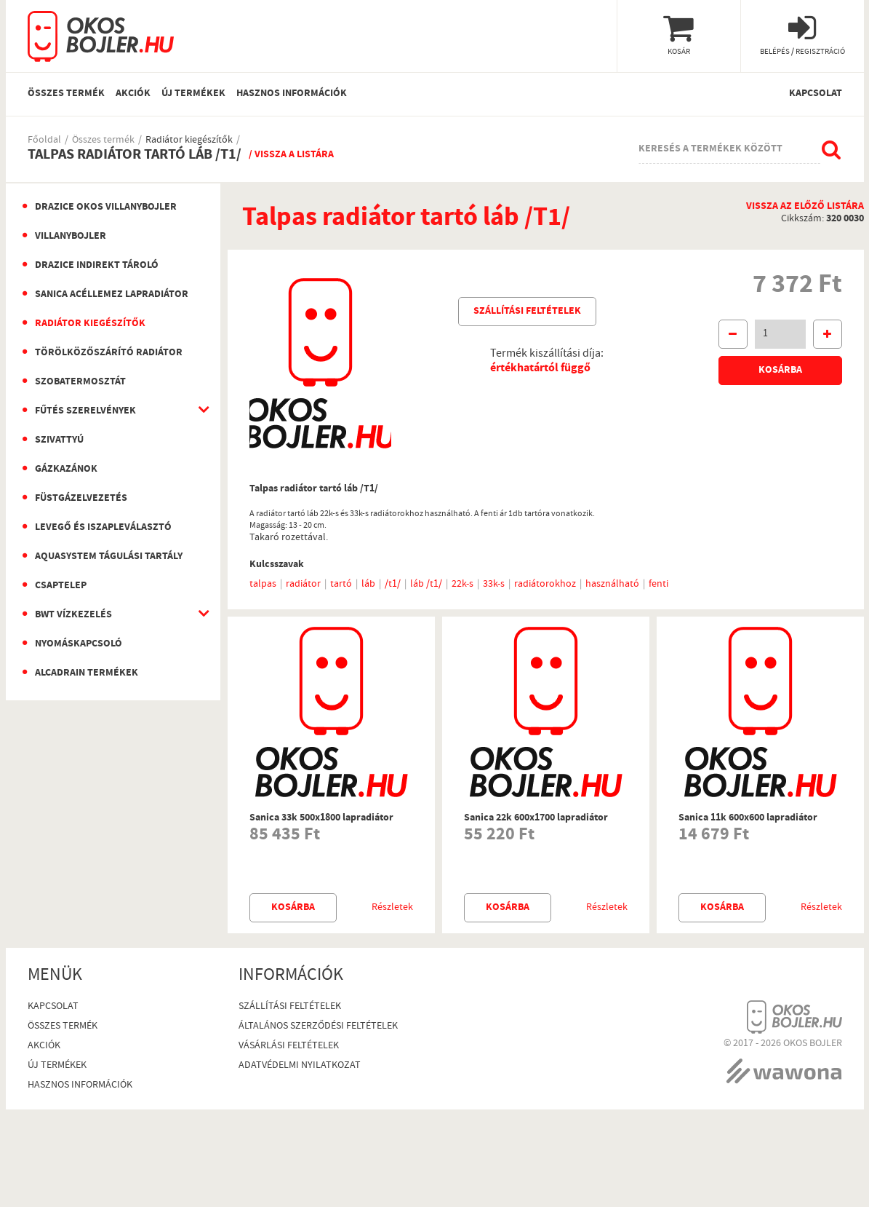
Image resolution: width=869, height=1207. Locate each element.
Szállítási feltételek (527, 312)
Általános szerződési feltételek (318, 1027)
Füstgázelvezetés (81, 499)
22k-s (462, 585)
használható (612, 585)
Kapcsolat (815, 94)
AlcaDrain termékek (86, 673)
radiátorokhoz (545, 585)
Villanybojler (70, 237)
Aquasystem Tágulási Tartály (109, 557)
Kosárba (780, 371)
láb (368, 585)
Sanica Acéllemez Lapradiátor (111, 295)
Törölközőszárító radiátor (109, 353)
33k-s (494, 585)
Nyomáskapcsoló (78, 644)
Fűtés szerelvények (85, 411)
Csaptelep (61, 586)
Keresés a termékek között (710, 149)
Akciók (133, 94)
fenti (658, 585)
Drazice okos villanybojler (106, 207)
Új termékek (193, 94)
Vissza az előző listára (805, 207)
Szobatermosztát (80, 382)
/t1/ (393, 585)
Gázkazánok (66, 470)
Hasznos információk (291, 94)
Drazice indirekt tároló (97, 266)
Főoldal (44, 141)
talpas (262, 585)
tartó (341, 585)
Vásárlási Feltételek (289, 1046)
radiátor (303, 585)
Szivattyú (59, 440)
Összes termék (66, 94)
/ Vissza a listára (291, 155)
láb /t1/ (426, 585)
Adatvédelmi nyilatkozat (300, 1066)
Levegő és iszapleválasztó (103, 528)
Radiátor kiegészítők (189, 141)
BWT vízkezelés (73, 615)
